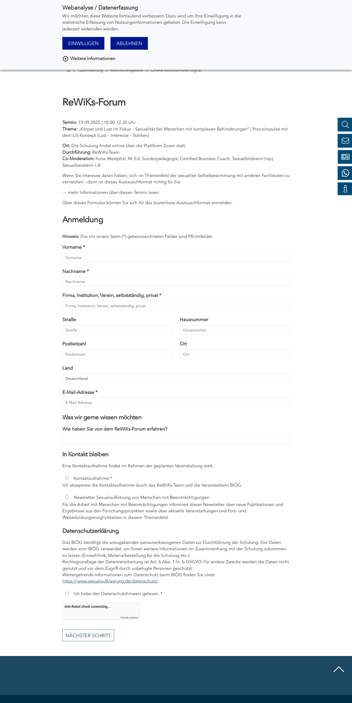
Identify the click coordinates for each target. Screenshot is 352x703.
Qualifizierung (90, 70)
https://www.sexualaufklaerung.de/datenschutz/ (110, 581)
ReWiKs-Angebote (126, 70)
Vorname (73, 247)
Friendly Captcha (129, 617)
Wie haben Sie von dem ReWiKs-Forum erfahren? (114, 429)
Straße (69, 319)
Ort (183, 344)
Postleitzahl (74, 344)
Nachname (75, 271)
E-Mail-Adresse (79, 392)
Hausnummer (194, 319)
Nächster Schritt (88, 635)
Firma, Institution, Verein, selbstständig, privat (111, 295)
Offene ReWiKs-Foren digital (176, 70)
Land (67, 368)
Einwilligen (83, 43)
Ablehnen (129, 43)
